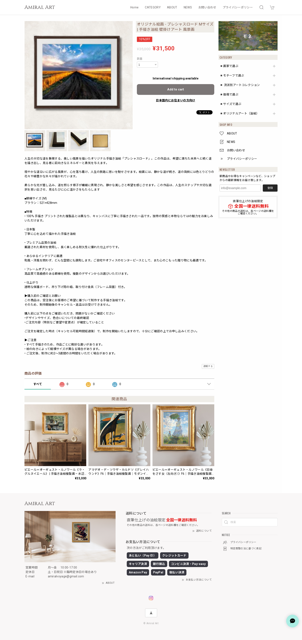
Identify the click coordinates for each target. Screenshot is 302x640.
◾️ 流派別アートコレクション (240, 85)
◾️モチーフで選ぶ (232, 75)
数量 (140, 58)
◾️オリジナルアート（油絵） (239, 113)
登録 (270, 188)
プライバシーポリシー (238, 7)
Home (134, 7)
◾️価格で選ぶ (229, 94)
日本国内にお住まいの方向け (175, 100)
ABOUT (172, 7)
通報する (208, 366)
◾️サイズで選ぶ (230, 104)
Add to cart (175, 89)
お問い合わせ (207, 7)
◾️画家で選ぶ (229, 66)
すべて (37, 384)
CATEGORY (153, 7)
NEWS (188, 7)
